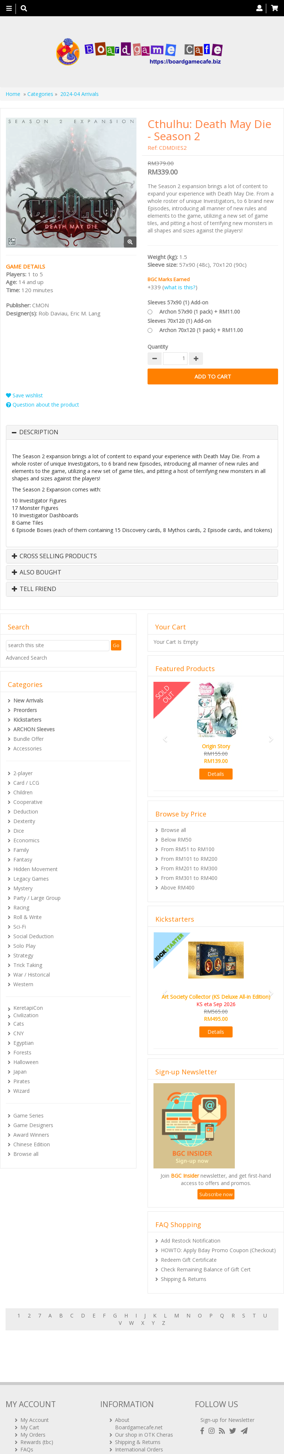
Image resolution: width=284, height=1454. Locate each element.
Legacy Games (31, 878)
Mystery (23, 888)
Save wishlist (24, 395)
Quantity (158, 346)
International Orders (139, 1409)
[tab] (142, 432)
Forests (22, 1052)
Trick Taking (27, 964)
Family (21, 849)
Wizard (21, 1090)
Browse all (25, 1153)
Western (23, 984)
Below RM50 (176, 839)
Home (13, 93)
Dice (18, 830)
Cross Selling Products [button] (54, 556)
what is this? (180, 287)
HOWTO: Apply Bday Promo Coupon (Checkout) (218, 1250)
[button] (162, 735)
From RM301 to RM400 (189, 877)
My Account (34, 1380)
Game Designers (33, 1125)
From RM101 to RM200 (189, 858)
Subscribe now (216, 1194)
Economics (26, 840)
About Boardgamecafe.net (139, 1384)
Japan (20, 1071)
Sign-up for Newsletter (227, 1380)
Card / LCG (26, 782)
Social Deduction (33, 936)
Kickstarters (27, 719)
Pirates (21, 1081)
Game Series (28, 1115)
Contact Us (33, 1416)
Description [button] (38, 432)
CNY (18, 1033)
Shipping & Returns (183, 1278)
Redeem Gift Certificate (189, 1259)
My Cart (29, 1387)
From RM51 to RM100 (187, 849)
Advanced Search (26, 657)
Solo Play (24, 945)
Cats (18, 1023)
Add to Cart (213, 376)
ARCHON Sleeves (34, 729)
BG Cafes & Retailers (140, 1416)
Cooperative (28, 801)
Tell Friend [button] (34, 589)
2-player (23, 773)
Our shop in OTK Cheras (144, 1394)
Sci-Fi (19, 926)
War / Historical (31, 974)
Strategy (23, 955)
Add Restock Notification (190, 1240)
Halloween (25, 1062)
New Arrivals (28, 700)
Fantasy (22, 859)
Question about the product (42, 404)
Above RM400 (178, 887)
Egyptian (23, 1042)
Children (23, 792)
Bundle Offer (28, 738)
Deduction (25, 811)
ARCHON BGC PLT (90, 1439)
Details (215, 773)
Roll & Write (27, 917)
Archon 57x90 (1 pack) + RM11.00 (199, 311)
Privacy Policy (131, 1424)
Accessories (27, 748)
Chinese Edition (31, 1144)
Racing (21, 907)
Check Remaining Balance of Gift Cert (206, 1269)
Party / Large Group (37, 897)
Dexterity (24, 821)
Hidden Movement (35, 869)
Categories (40, 93)
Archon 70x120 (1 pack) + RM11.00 (201, 330)
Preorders (25, 710)
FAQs (26, 1409)
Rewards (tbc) (36, 1402)
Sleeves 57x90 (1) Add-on (178, 302)
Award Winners (31, 1134)
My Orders (32, 1394)
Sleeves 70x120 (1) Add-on (179, 320)
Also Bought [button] (36, 572)
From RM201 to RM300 (189, 868)
